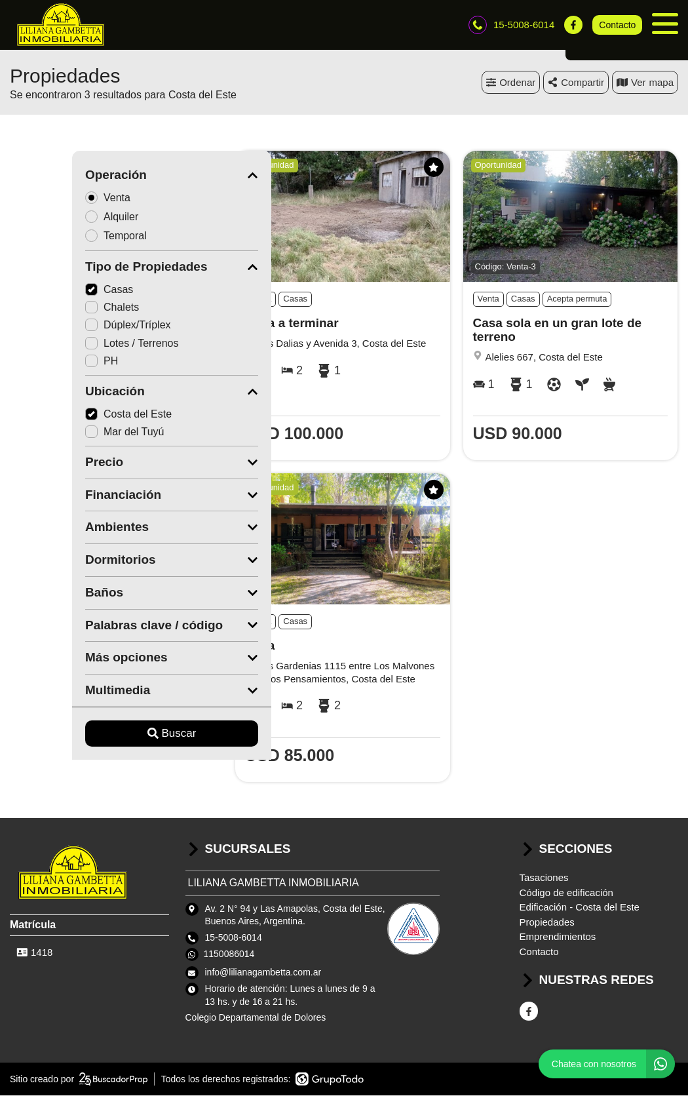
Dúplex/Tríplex (66, 328)
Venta (50, 200)
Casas (47, 292)
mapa (645, 84)
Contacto (617, 26)
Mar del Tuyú (62, 434)
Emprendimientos (558, 939)
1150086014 (229, 957)
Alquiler (54, 219)
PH (39, 363)
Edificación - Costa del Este (580, 910)
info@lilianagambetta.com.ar (263, 975)
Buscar (109, 736)
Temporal (58, 238)
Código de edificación (566, 895)
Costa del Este (66, 416)
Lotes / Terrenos (69, 346)
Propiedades (547, 924)
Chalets (50, 310)
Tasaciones (544, 880)
